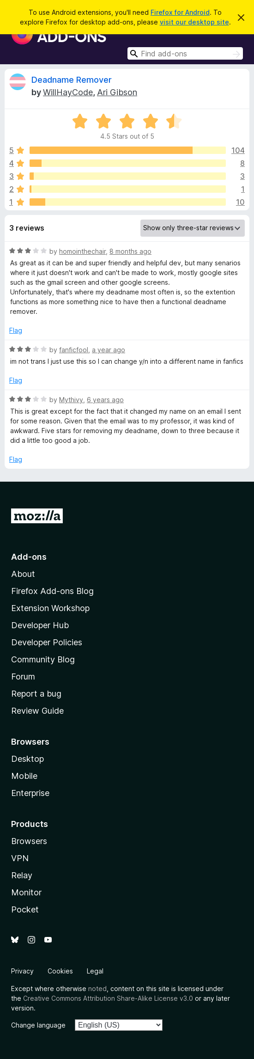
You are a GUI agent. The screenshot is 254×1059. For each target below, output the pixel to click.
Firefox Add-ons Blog (52, 591)
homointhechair (82, 251)
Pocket (25, 909)
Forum (23, 676)
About (23, 574)
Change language (38, 1025)
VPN (20, 858)
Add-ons (29, 557)
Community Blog (43, 659)
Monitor (26, 892)
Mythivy (71, 400)
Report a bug (36, 693)
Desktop (27, 759)
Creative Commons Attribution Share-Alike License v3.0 (108, 998)
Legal (95, 971)
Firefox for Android (180, 12)
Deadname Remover (71, 80)
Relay (21, 875)
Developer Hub (40, 625)
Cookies (60, 971)
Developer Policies (46, 642)
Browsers (29, 841)
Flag (15, 330)
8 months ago (130, 251)
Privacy (22, 971)
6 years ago (105, 400)
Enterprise (30, 793)
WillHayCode (68, 92)
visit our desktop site (194, 22)
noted (97, 988)
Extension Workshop (50, 608)
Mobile (24, 776)
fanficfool (73, 350)
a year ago (108, 350)
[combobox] (185, 53)
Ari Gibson (117, 92)
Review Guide (37, 711)
